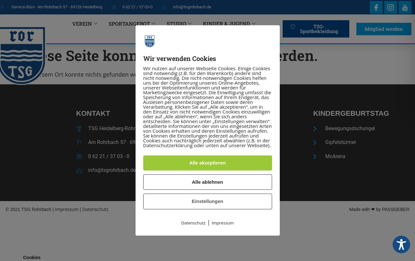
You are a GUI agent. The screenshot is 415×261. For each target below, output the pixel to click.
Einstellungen (207, 201)
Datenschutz (193, 223)
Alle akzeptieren (207, 162)
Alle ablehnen (207, 182)
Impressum (223, 223)
